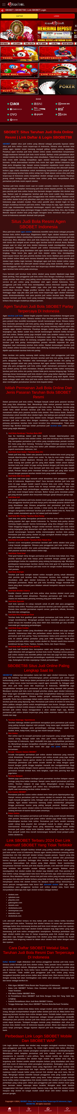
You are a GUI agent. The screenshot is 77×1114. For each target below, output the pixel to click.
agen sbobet (26, 232)
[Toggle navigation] (4, 4)
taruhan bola (55, 426)
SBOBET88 (7, 675)
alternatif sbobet (51, 884)
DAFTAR (19, 16)
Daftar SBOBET (9, 962)
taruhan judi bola (15, 316)
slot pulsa (55, 747)
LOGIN (56, 16)
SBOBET (6, 144)
